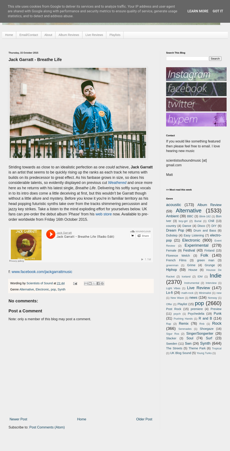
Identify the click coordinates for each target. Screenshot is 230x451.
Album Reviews (69, 35)
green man (205, 260)
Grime (191, 265)
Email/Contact (28, 35)
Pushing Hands (183, 318)
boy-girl (183, 221)
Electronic (42, 289)
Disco (201, 226)
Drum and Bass (205, 230)
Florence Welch (178, 255)
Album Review (209, 205)
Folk (204, 255)
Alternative (26, 289)
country (171, 226)
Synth (61, 289)
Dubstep (172, 235)
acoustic (173, 204)
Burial (197, 221)
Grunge (210, 265)
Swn (188, 343)
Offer (169, 304)
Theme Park (197, 348)
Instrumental (191, 283)
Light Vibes (173, 288)
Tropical (216, 348)
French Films (176, 260)
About (48, 35)
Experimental (196, 245)
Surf (209, 338)
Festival (189, 250)
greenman (172, 265)
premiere (197, 309)
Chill (211, 221)
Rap (168, 323)
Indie (216, 276)
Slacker (171, 338)
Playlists (114, 35)
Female (171, 250)
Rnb (201, 323)
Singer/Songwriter (199, 333)
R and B (205, 318)
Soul (190, 338)
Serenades (185, 328)
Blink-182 (205, 216)
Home (9, 35)
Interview (211, 283)
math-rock (187, 293)
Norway (212, 297)
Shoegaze (207, 328)
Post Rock (173, 309)
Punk (217, 313)
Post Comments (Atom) (47, 427)
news (193, 297)
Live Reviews (94, 35)
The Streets (174, 348)
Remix (183, 323)
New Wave (177, 297)
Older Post (144, 419)
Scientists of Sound (40, 283)
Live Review (198, 288)
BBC (190, 216)
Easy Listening (194, 235)
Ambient (172, 216)
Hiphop (171, 270)
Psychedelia (196, 313)
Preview (216, 309)
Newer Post (18, 419)
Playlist (182, 304)
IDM (200, 276)
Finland (209, 250)
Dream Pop (175, 230)
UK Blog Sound (180, 353)
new (219, 293)
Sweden (171, 343)
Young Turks (204, 353)
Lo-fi (169, 293)
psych (177, 313)
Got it (218, 11)
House (192, 270)
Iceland (186, 276)
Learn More (197, 11)
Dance (186, 226)
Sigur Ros (172, 333)
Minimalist (205, 293)
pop (53, 289)
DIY (214, 226)
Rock (216, 323)
